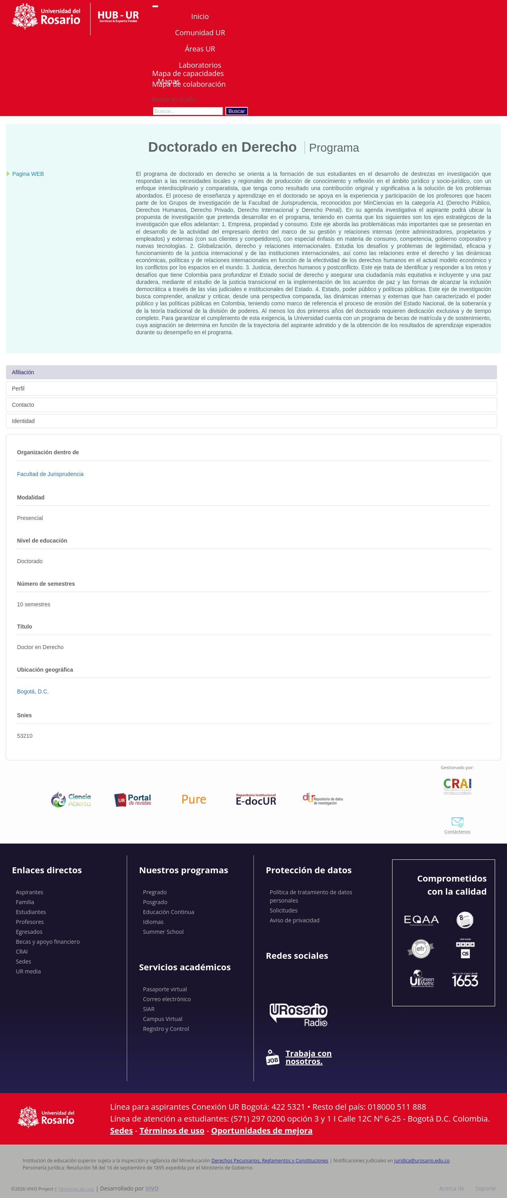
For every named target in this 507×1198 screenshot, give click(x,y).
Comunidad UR (200, 32)
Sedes (23, 961)
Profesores (30, 922)
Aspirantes (29, 892)
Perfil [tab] (18, 388)
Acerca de (452, 1188)
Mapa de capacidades (188, 73)
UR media (28, 971)
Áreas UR (200, 48)
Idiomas (153, 922)
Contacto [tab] (23, 405)
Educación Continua (168, 912)
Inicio (200, 16)
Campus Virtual (163, 1019)
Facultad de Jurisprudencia (50, 474)
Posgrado (155, 902)
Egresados (29, 931)
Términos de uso (171, 1130)
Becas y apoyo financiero (48, 941)
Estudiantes (31, 912)
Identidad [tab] (23, 421)
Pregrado (155, 892)
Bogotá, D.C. (33, 691)
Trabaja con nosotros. (299, 1057)
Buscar (237, 111)
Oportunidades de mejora (262, 1130)
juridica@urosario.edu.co (422, 1160)
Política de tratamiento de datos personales (311, 896)
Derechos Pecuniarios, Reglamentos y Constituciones (270, 1160)
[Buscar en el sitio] (188, 111)
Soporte (485, 1188)
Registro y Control (166, 1028)
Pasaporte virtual (165, 989)
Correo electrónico (167, 999)
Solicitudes (283, 910)
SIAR (148, 1009)
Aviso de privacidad (295, 920)
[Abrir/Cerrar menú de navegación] (155, 6)
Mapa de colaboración (189, 84)
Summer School (163, 931)
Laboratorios (200, 65)
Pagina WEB (28, 174)
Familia (25, 902)
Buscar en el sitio (174, 99)
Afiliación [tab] (23, 372)
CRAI (22, 951)
